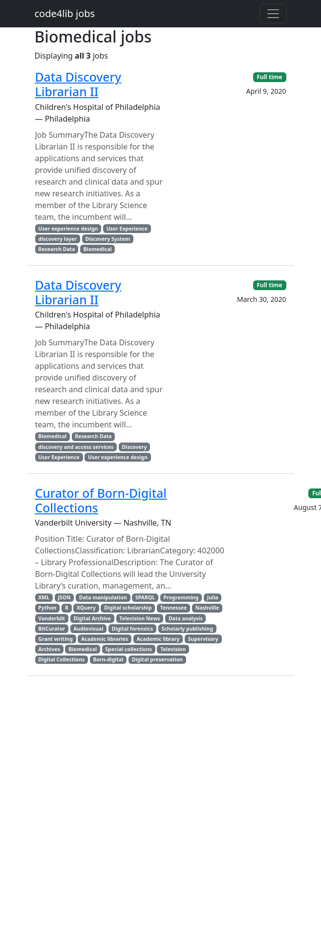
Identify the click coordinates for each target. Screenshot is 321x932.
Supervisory (203, 638)
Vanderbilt (51, 618)
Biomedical (98, 249)
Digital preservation (157, 659)
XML (43, 597)
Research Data (56, 249)
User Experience (127, 228)
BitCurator (51, 628)
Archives (49, 649)
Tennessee (173, 607)
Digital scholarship (127, 607)
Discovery (134, 447)
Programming (180, 597)
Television (173, 649)
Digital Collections (61, 659)
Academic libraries (104, 638)
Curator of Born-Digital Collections (101, 500)
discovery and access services (75, 447)
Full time (269, 77)
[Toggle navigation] (273, 13)
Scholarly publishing (187, 628)
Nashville (207, 607)
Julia (212, 597)
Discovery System (107, 238)
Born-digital (108, 659)
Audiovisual (88, 628)
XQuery (86, 607)
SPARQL (145, 597)
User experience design (68, 228)
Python (47, 607)
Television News (139, 618)
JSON (64, 597)
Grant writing (55, 638)
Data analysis (186, 618)
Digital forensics (132, 628)
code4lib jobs (65, 13)
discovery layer (57, 238)
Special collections (128, 649)
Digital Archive (92, 618)
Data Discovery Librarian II (78, 84)
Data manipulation (103, 597)
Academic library (158, 638)
